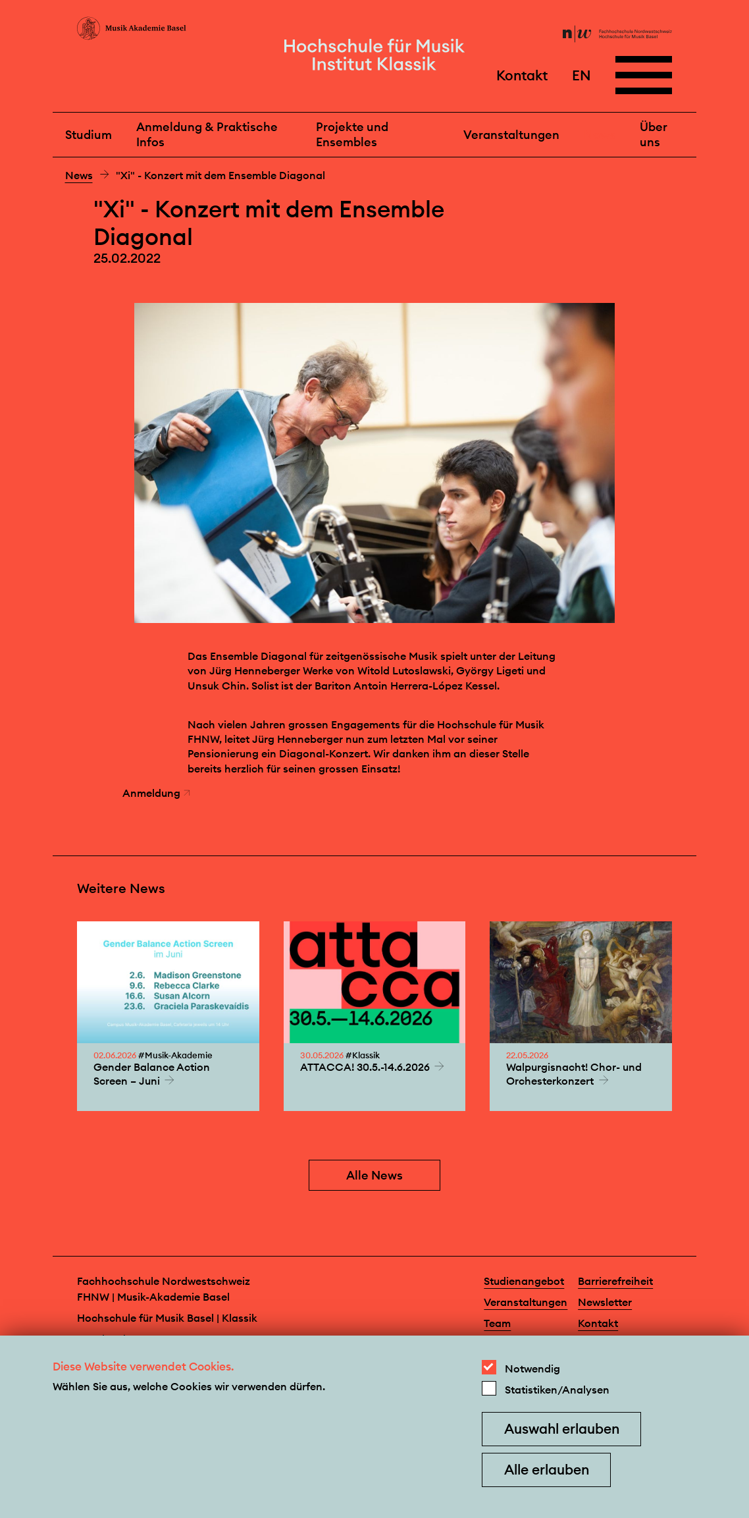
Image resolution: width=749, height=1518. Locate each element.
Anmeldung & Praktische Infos (207, 134)
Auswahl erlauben (561, 1429)
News (599, 134)
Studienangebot (524, 1281)
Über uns (653, 134)
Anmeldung (156, 793)
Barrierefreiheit (615, 1281)
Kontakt (522, 75)
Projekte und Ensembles (352, 134)
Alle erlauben (546, 1469)
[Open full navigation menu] (643, 75)
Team (497, 1323)
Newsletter (605, 1302)
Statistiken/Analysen (557, 1389)
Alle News (374, 1175)
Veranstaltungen (511, 134)
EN (581, 75)
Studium (88, 134)
